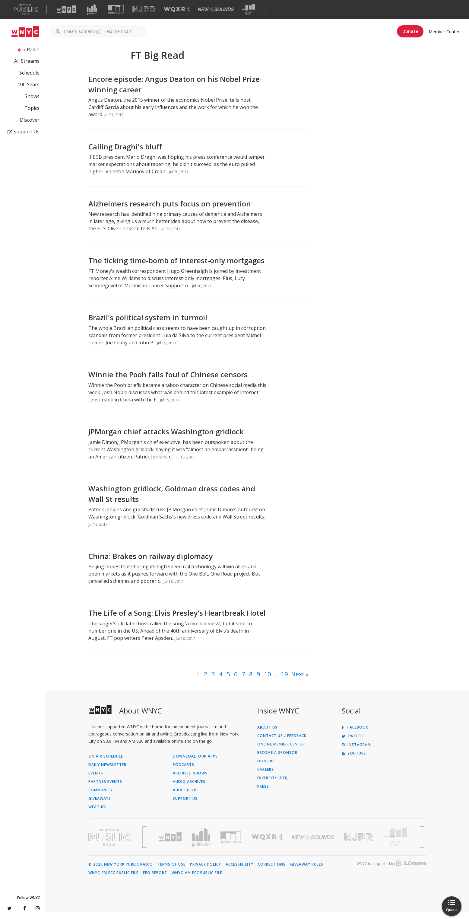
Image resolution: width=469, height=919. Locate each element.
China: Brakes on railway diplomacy (150, 563)
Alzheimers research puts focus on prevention (169, 211)
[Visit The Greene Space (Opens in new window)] (248, 9)
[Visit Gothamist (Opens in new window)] (92, 9)
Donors (266, 768)
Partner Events (105, 789)
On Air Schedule (105, 763)
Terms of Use (171, 871)
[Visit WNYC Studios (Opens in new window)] (116, 9)
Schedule (29, 72)
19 (284, 681)
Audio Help (184, 797)
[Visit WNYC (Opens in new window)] (66, 9)
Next (297, 681)
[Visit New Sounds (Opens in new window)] (216, 9)
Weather (97, 814)
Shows (32, 96)
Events (95, 780)
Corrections (272, 871)
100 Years (28, 84)
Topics (32, 108)
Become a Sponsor (277, 760)
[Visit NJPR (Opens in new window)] (144, 9)
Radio (33, 49)
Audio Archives (189, 789)
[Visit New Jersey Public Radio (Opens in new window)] (359, 844)
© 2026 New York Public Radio (120, 871)
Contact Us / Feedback (281, 743)
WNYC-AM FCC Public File (197, 880)
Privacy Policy (205, 871)
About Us (267, 734)
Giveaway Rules (306, 871)
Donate (410, 31)
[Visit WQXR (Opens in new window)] (176, 9)
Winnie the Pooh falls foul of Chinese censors (168, 382)
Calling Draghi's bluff (125, 154)
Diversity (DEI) (272, 785)
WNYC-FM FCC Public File (113, 880)
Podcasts (183, 772)
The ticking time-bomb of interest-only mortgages (176, 268)
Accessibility (239, 871)
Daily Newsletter (107, 772)
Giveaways (99, 806)
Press (263, 794)
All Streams (27, 61)
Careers (265, 777)
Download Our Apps (195, 763)
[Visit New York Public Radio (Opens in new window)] (109, 844)
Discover (30, 119)
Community (100, 797)
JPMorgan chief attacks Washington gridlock (166, 439)
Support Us (24, 131)
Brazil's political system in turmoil (147, 325)
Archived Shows (190, 780)
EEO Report (155, 880)
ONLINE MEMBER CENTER (281, 751)
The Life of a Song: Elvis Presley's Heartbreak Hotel (177, 620)
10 (267, 681)
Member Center (444, 31)
